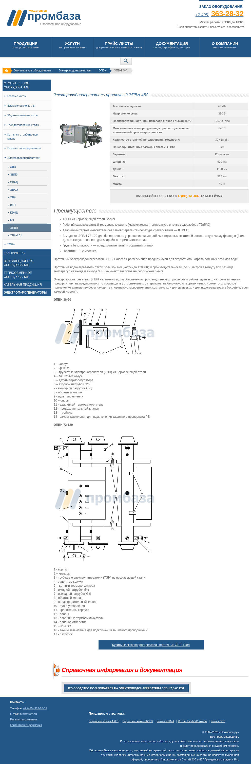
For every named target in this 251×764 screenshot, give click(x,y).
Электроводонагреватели (75, 70)
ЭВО (12, 166)
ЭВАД (13, 182)
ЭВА (12, 197)
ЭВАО (13, 189)
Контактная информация (26, 725)
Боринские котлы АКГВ (104, 721)
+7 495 (220, 15)
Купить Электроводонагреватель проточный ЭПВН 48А (151, 645)
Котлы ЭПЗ (218, 721)
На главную (7, 70)
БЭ (11, 220)
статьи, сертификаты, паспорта (172, 45)
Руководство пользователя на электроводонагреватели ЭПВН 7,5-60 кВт (126, 688)
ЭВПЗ (13, 174)
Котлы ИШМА (165, 721)
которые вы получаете (72, 45)
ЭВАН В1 (15, 235)
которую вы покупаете (26, 45)
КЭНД (13, 212)
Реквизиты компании (23, 719)
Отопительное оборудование (32, 70)
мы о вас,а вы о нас (225, 45)
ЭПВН (103, 70)
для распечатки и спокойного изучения (119, 45)
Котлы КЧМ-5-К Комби (192, 721)
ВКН (12, 204)
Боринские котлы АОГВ (138, 721)
